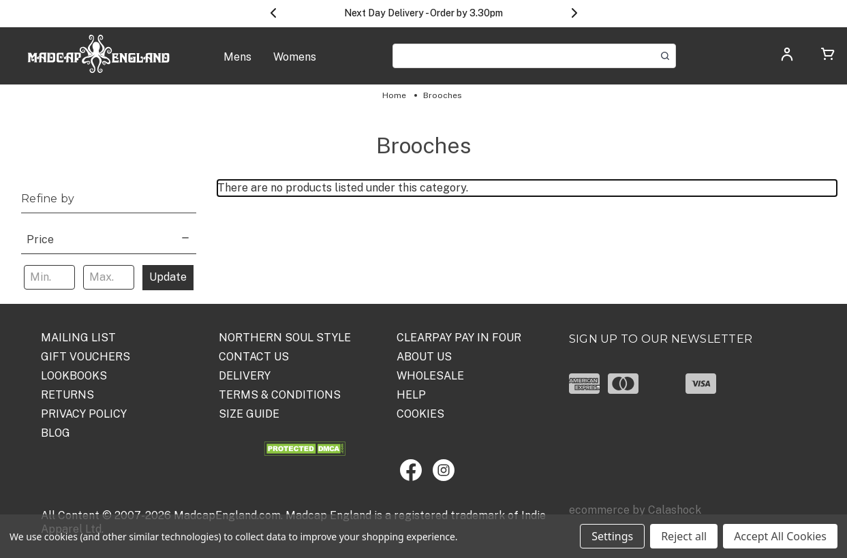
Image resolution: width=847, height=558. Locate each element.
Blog (55, 433)
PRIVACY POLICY (84, 413)
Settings (612, 536)
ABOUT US (424, 356)
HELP (411, 394)
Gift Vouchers (85, 356)
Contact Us (254, 356)
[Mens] (237, 64)
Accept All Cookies (780, 536)
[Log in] (787, 58)
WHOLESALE (430, 375)
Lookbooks (74, 375)
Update (168, 276)
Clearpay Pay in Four (459, 337)
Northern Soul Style (285, 337)
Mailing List (78, 337)
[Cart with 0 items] (828, 56)
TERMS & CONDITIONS (280, 394)
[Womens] (294, 64)
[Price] (108, 238)
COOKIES (420, 413)
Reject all (684, 536)
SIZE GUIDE (249, 413)
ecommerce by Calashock (635, 509)
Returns (67, 394)
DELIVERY (245, 375)
